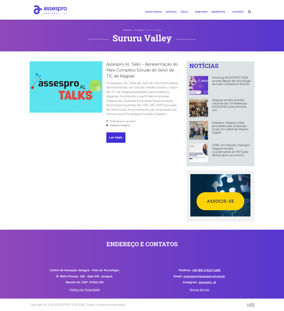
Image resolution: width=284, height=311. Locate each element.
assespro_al (207, 282)
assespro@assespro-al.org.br (204, 276)
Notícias (171, 11)
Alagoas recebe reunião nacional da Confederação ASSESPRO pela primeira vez (229, 105)
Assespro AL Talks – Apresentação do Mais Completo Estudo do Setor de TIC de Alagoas (142, 70)
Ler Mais (115, 137)
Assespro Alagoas (120, 125)
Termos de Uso (199, 289)
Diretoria (201, 11)
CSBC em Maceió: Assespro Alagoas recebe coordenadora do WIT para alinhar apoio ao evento (231, 150)
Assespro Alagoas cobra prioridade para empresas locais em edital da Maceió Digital (230, 127)
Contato (238, 11)
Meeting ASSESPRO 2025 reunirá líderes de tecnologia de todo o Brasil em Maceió (231, 81)
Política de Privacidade (85, 289)
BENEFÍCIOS (218, 11)
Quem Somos (153, 11)
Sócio (184, 11)
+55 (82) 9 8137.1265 (206, 270)
